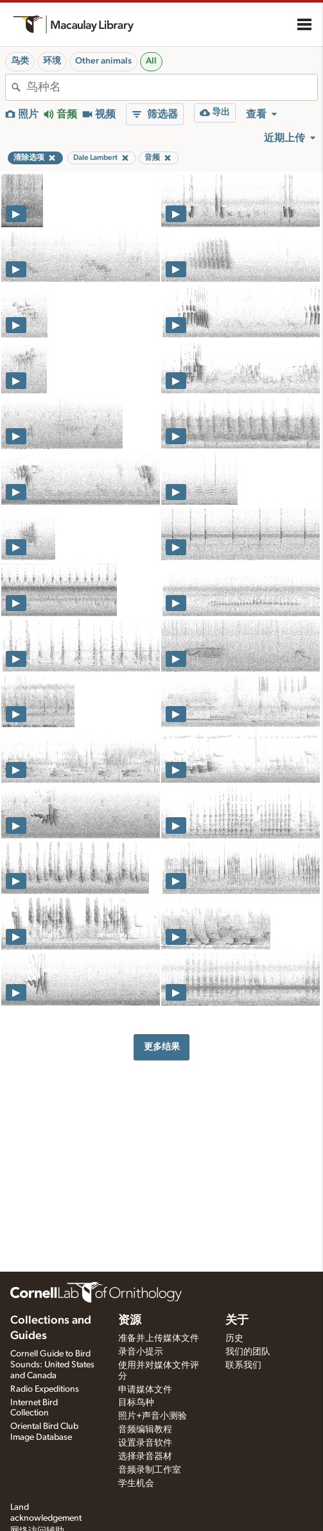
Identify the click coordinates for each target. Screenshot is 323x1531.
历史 (234, 1338)
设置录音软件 (145, 1443)
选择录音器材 (145, 1456)
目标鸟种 (136, 1402)
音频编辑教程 (145, 1429)
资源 (129, 1320)
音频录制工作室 (149, 1470)
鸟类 (20, 60)
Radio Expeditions (44, 1389)
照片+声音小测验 (152, 1416)
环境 (52, 60)
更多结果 (162, 1046)
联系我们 (243, 1365)
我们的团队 (247, 1351)
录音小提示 (140, 1351)
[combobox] (171, 87)
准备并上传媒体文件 (158, 1338)
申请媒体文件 (145, 1389)
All (151, 60)
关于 (237, 1320)
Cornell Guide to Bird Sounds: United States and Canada (52, 1364)
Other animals (103, 60)
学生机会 (136, 1483)
